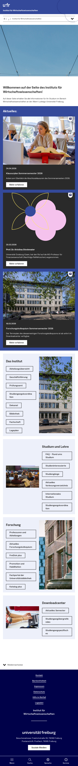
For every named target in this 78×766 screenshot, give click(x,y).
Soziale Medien (39, 747)
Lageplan (39, 703)
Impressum (39, 686)
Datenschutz (39, 692)
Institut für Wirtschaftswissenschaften (20, 10)
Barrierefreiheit (39, 681)
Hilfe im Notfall (39, 697)
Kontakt (39, 675)
